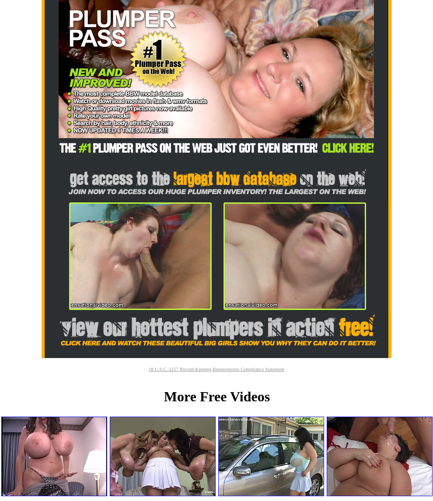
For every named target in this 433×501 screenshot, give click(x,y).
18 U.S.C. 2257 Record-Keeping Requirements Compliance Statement (216, 369)
